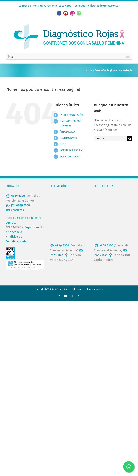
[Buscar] (129, 138)
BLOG (63, 144)
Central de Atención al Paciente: (44, 5)
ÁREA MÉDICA (67, 131)
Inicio (88, 70)
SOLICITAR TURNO (70, 156)
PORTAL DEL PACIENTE (72, 150)
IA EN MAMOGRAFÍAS (72, 115)
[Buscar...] (110, 138)
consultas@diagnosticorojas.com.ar (97, 5)
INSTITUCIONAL (68, 138)
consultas (17, 210)
